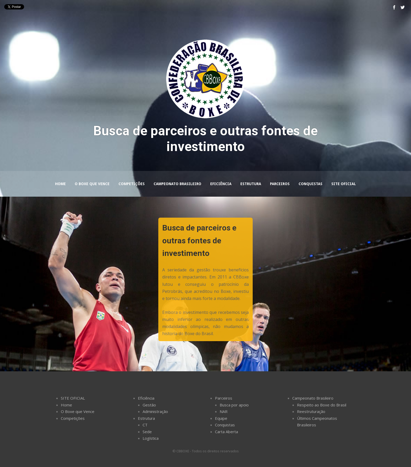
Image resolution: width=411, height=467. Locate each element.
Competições (131, 184)
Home (60, 184)
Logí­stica (151, 438)
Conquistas (310, 184)
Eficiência (220, 184)
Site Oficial (343, 184)
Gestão (149, 404)
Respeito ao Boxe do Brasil (321, 404)
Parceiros (280, 184)
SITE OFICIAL (73, 398)
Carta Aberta (226, 431)
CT (145, 424)
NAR (224, 411)
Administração (155, 411)
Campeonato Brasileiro (177, 184)
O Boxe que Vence (92, 184)
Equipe (221, 418)
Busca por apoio (234, 404)
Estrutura (250, 184)
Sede (147, 431)
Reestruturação (311, 411)
